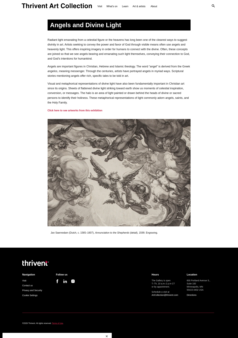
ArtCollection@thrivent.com (165, 295)
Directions (191, 295)
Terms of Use (57, 323)
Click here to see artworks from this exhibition (75, 110)
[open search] (213, 7)
